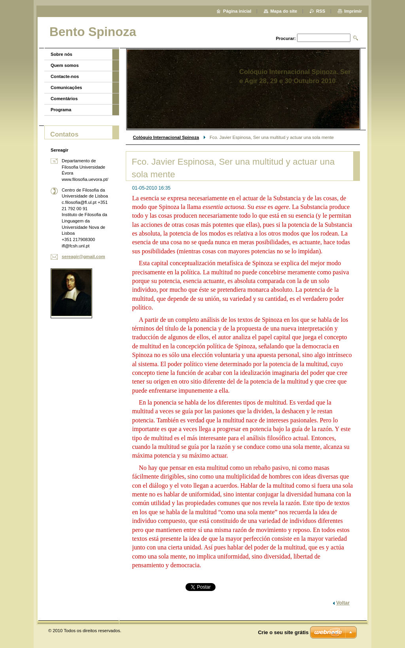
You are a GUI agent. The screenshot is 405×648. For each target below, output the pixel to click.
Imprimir (353, 11)
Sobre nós (61, 54)
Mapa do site (283, 11)
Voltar (343, 603)
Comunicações (66, 87)
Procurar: (285, 38)
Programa (61, 109)
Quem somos (65, 65)
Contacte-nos (65, 76)
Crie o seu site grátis (283, 632)
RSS (320, 11)
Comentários (64, 98)
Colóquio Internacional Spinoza (166, 137)
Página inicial (237, 11)
